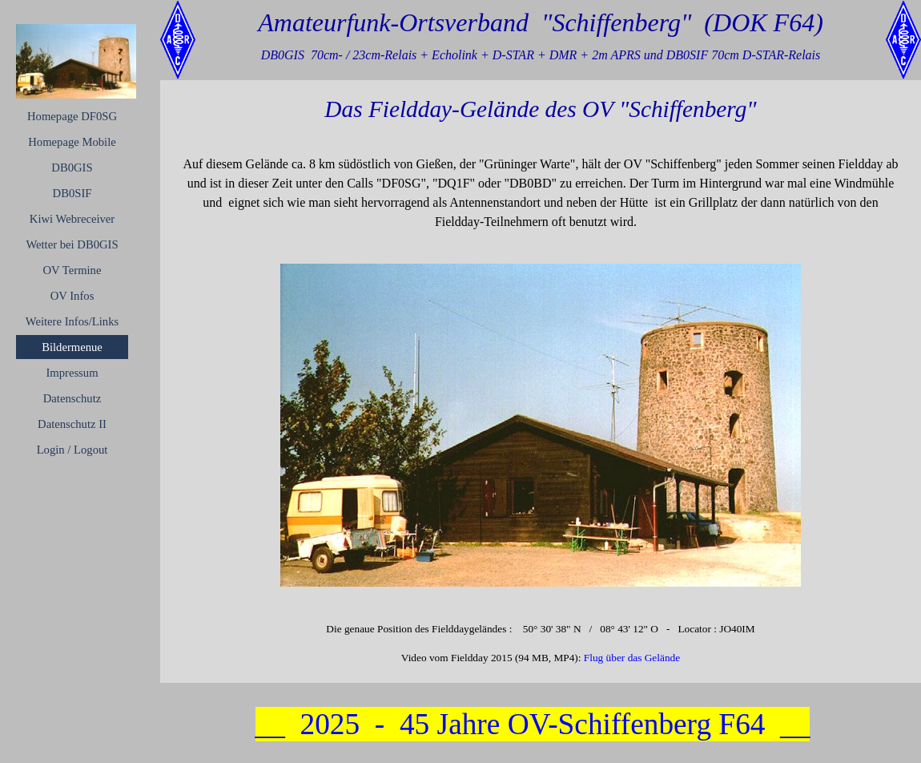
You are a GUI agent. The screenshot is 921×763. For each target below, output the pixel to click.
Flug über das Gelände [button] (632, 658)
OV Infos (72, 295)
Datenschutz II (72, 424)
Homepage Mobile (72, 141)
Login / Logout (72, 449)
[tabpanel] (540, 193)
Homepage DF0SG (72, 116)
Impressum (72, 372)
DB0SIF (72, 193)
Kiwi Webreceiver (72, 218)
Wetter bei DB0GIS (72, 244)
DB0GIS (71, 167)
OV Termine (72, 270)
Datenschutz (72, 398)
